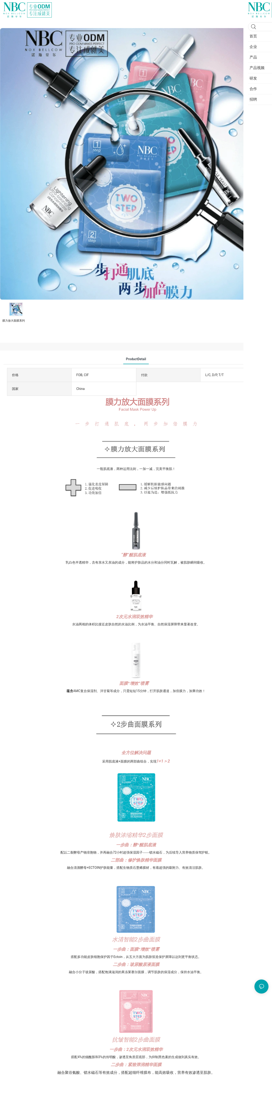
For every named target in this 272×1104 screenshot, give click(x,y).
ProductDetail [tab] (136, 359)
